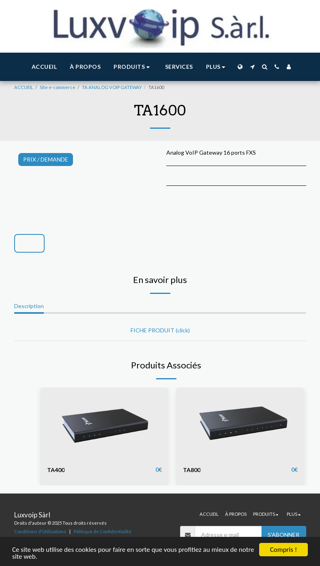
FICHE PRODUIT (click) (160, 330)
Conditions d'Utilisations (40, 531)
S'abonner (283, 534)
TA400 (55, 469)
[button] (132, 67)
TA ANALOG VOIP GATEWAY (112, 87)
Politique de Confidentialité (102, 531)
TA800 (191, 469)
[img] (104, 423)
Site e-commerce (57, 87)
